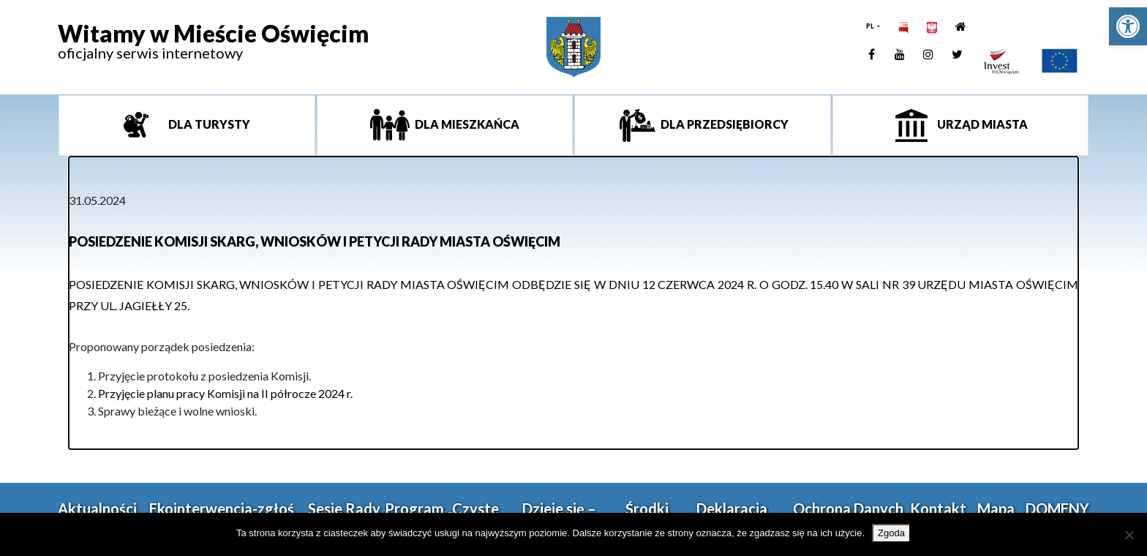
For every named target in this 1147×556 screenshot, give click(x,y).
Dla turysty (208, 124)
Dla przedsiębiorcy (723, 124)
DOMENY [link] (1057, 508)
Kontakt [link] (938, 508)
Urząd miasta (981, 124)
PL (871, 26)
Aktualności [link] (97, 508)
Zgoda (891, 532)
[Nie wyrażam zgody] (1128, 534)
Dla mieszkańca (466, 124)
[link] (1128, 26)
